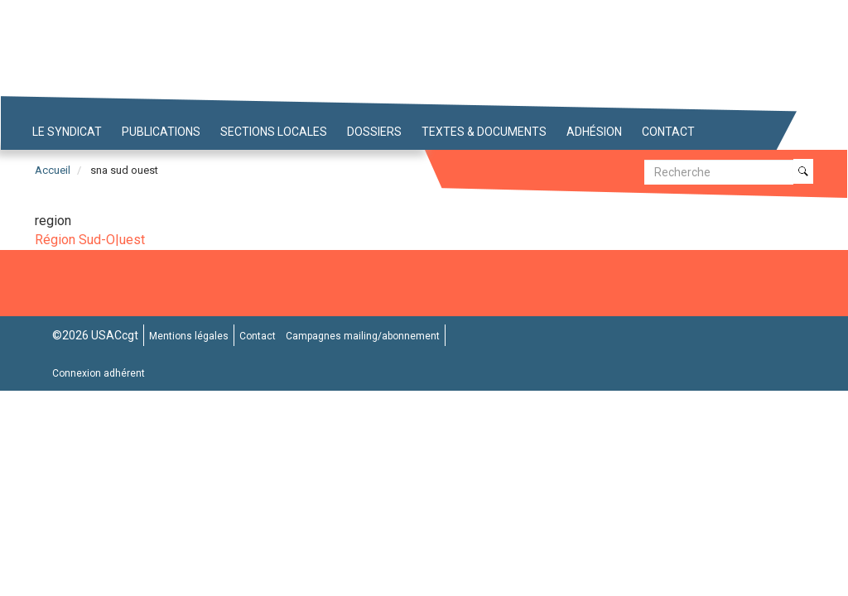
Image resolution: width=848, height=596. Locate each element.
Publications (161, 131)
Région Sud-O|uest (90, 240)
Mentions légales (189, 336)
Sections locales (273, 131)
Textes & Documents (484, 131)
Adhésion (594, 131)
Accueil (52, 170)
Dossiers (374, 131)
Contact (668, 131)
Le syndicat (67, 131)
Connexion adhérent (98, 373)
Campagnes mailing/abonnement (363, 336)
